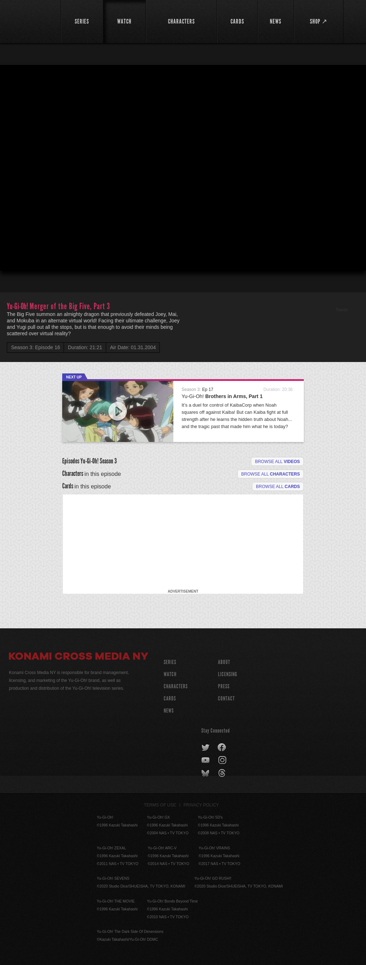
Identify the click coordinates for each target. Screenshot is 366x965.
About (224, 662)
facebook (222, 747)
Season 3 (108, 461)
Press (223, 686)
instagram (222, 760)
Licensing (227, 674)
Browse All (278, 486)
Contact (226, 698)
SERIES (170, 662)
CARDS (170, 698)
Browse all (277, 461)
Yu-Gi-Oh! (222, 396)
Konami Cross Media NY (78, 657)
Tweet (341, 309)
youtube (206, 760)
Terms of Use (160, 805)
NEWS (169, 710)
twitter (205, 747)
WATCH (170, 674)
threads (222, 773)
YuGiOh (30, 21)
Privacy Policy (201, 805)
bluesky (206, 773)
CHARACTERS (176, 686)
